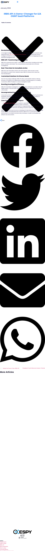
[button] (22, 146)
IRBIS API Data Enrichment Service (17, 54)
